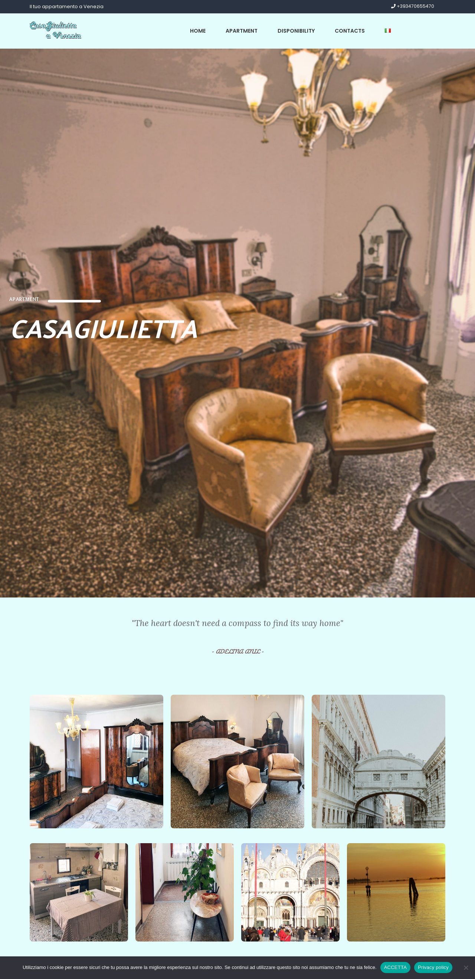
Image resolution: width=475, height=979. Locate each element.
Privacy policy (433, 967)
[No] (465, 967)
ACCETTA (395, 967)
